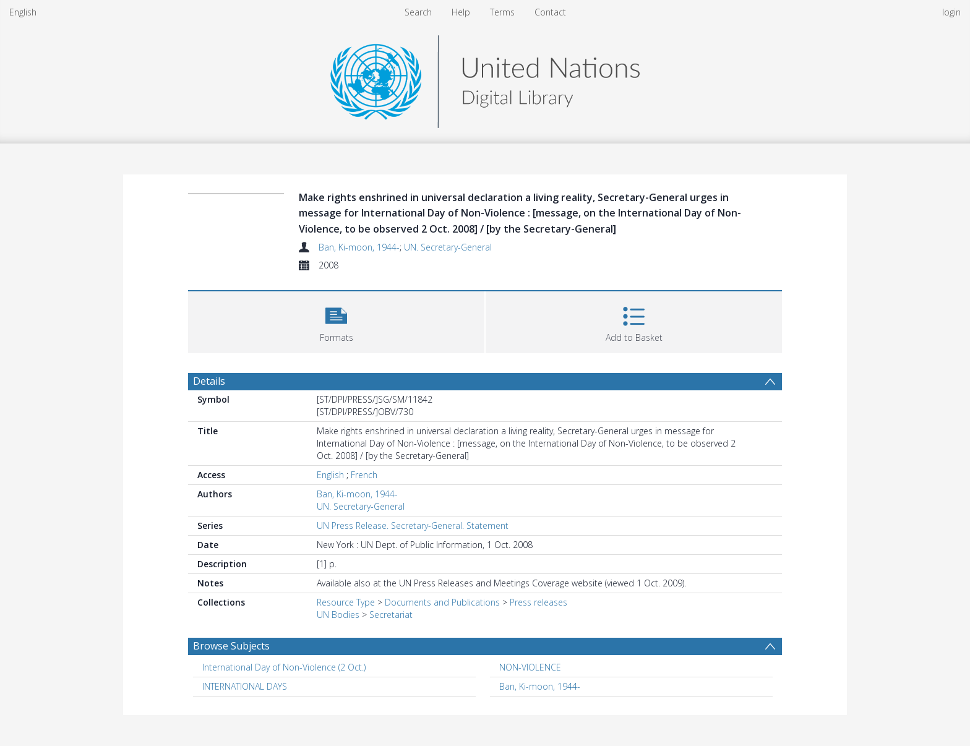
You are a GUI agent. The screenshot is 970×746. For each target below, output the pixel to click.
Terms (502, 12)
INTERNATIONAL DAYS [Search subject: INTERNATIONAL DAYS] (244, 686)
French (364, 475)
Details (209, 381)
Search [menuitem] (418, 12)
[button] (336, 320)
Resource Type (346, 602)
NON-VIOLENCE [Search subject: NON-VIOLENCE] (530, 667)
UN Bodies (338, 614)
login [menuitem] (951, 12)
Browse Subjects (231, 646)
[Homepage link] (485, 78)
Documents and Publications (442, 602)
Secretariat (391, 614)
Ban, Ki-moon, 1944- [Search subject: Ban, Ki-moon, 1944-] (539, 686)
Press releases (538, 602)
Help (461, 12)
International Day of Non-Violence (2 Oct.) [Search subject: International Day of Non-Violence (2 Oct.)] (284, 667)
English (22, 12)
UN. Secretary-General (448, 247)
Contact (550, 12)
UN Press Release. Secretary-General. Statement (413, 525)
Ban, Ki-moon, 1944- (359, 247)
